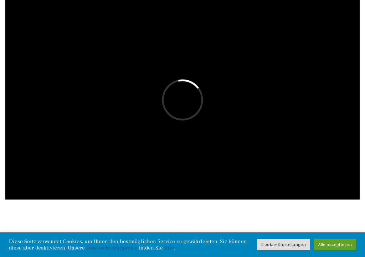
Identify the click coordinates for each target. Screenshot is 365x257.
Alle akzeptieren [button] (335, 244)
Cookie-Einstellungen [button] (283, 244)
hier (169, 248)
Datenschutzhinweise (112, 248)
